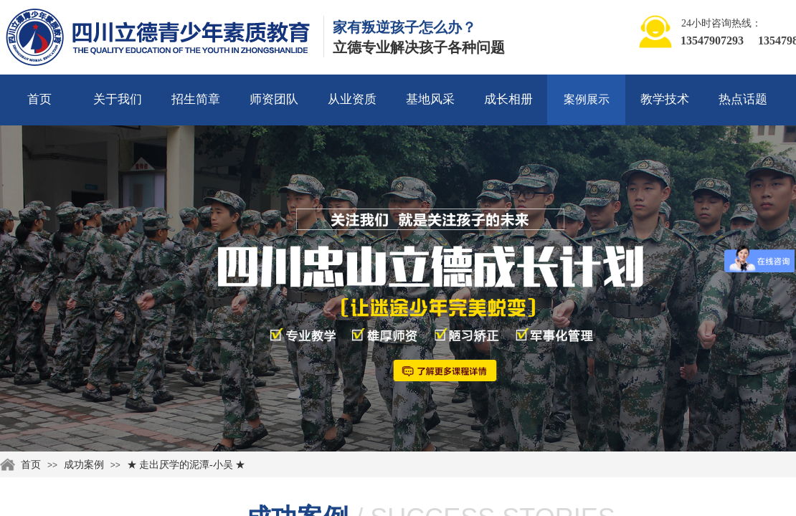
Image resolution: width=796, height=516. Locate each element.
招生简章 (195, 99)
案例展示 (587, 99)
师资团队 (274, 99)
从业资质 (352, 99)
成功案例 (84, 464)
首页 (39, 99)
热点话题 (743, 99)
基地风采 (430, 99)
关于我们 (117, 99)
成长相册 (508, 99)
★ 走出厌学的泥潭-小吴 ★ (186, 464)
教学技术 (664, 99)
